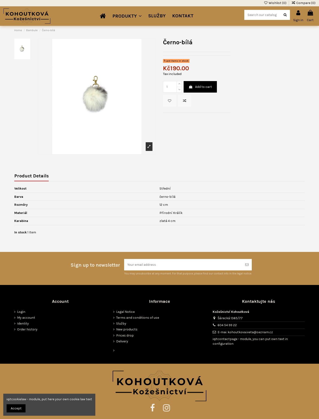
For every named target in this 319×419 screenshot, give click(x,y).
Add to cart (200, 87)
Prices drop (125, 335)
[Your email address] (183, 264)
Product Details (31, 176)
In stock (20, 232)
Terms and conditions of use (137, 318)
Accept (16, 408)
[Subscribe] (247, 264)
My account (26, 318)
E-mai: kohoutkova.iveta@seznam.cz (245, 332)
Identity (23, 323)
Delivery (122, 341)
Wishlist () (275, 3)
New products (126, 329)
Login (21, 312)
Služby (121, 323)
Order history (27, 329)
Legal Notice (125, 312)
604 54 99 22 (227, 325)
